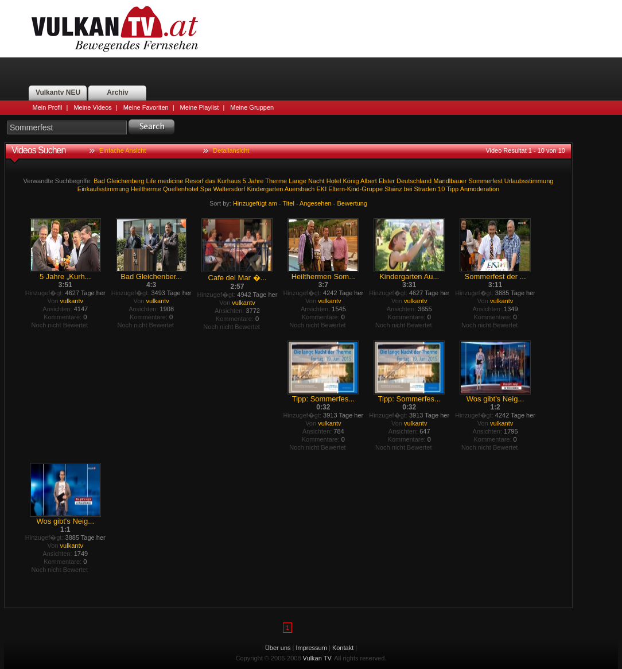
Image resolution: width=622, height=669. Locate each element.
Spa (206, 188)
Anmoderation (480, 188)
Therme (276, 180)
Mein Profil (48, 107)
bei (408, 188)
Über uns (278, 647)
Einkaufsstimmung (103, 188)
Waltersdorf (229, 188)
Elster (387, 180)
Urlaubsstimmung (529, 180)
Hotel (333, 180)
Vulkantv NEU (58, 92)
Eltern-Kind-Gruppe (355, 188)
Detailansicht (231, 150)
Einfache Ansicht (122, 150)
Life (151, 180)
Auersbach (300, 188)
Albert (368, 180)
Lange (297, 180)
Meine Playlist (199, 107)
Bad (99, 180)
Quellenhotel (181, 188)
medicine (170, 180)
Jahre (256, 180)
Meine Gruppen (252, 107)
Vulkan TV (115, 29)
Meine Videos (92, 107)
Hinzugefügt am (255, 203)
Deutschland (413, 180)
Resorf (194, 180)
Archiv (117, 92)
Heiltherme (146, 188)
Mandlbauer (449, 180)
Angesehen (316, 203)
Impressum (311, 647)
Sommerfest (485, 180)
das (210, 180)
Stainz (393, 188)
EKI (321, 188)
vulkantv (71, 300)
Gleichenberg (125, 180)
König (351, 180)
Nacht (316, 180)
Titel (288, 203)
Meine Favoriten (146, 107)
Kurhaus (229, 180)
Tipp (452, 188)
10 (441, 188)
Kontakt (342, 647)
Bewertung (352, 203)
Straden (425, 188)
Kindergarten (265, 188)
